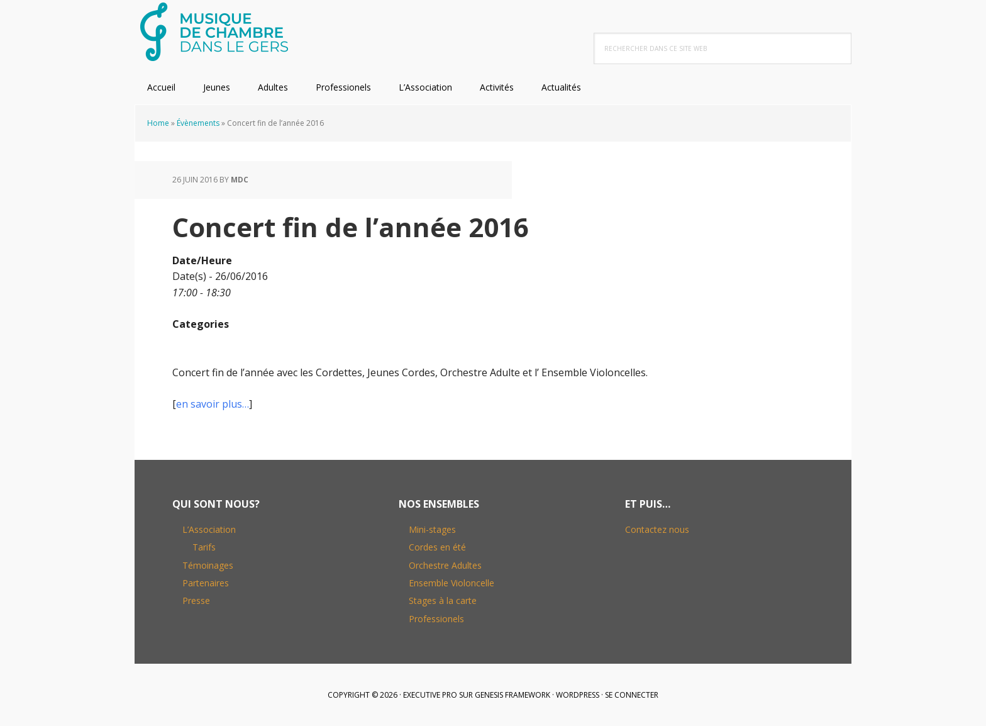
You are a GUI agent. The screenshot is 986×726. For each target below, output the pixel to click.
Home (158, 123)
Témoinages (207, 565)
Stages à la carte (443, 600)
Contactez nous (657, 529)
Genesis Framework (512, 695)
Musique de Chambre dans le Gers (216, 31)
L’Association (209, 529)
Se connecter (631, 695)
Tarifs (204, 547)
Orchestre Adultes (445, 565)
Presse (196, 600)
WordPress (577, 695)
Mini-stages (432, 529)
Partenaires (205, 583)
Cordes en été (437, 547)
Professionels (436, 619)
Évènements (198, 123)
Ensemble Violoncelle (451, 583)
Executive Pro (430, 695)
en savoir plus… (212, 404)
